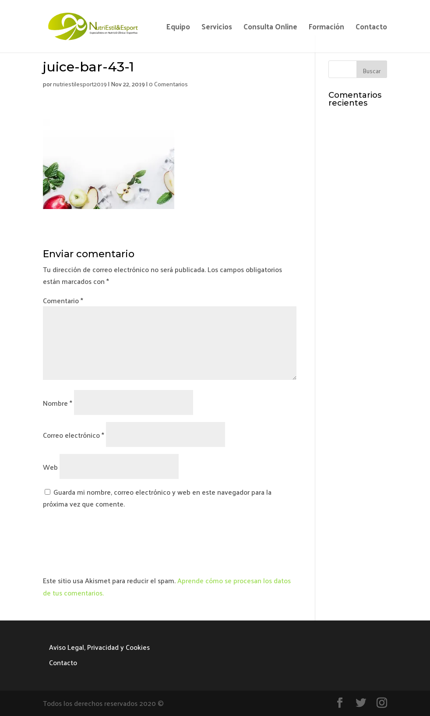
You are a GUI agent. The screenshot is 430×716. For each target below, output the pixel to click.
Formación (326, 28)
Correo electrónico (73, 435)
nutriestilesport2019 (80, 83)
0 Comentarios (168, 83)
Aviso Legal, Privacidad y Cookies (99, 647)
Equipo (178, 28)
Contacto (371, 28)
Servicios (216, 28)
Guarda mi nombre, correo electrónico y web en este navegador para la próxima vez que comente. (157, 498)
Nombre (57, 403)
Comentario (63, 300)
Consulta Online (270, 28)
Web (50, 467)
